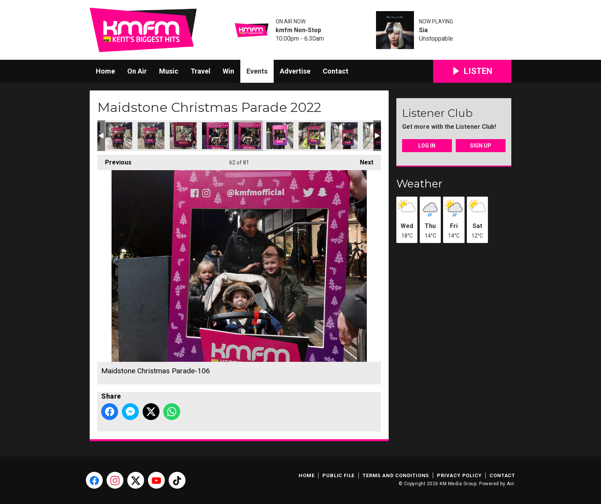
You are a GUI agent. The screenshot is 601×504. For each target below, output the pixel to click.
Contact (335, 71)
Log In (426, 146)
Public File (338, 475)
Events (257, 71)
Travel (200, 71)
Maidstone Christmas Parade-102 (183, 135)
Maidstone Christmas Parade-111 (344, 135)
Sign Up (480, 146)
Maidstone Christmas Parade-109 (312, 135)
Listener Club (437, 113)
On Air (137, 71)
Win (228, 71)
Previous (114, 160)
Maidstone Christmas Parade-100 (151, 135)
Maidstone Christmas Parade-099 (118, 135)
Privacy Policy (459, 475)
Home (105, 71)
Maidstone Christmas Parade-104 (215, 135)
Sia (423, 30)
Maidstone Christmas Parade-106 (247, 135)
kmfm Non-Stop (298, 30)
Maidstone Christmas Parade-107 (279, 135)
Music (168, 71)
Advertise (295, 71)
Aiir (510, 483)
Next (362, 160)
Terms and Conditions (396, 475)
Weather (419, 183)
